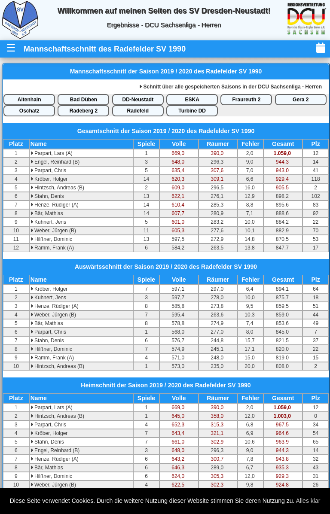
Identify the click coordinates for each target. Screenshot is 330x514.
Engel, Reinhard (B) (55, 162)
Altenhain (29, 100)
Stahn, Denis (47, 196)
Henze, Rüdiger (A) (55, 205)
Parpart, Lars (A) (52, 153)
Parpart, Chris (48, 170)
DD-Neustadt (137, 100)
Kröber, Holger (49, 179)
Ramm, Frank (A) (52, 248)
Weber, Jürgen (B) (53, 231)
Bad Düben (83, 100)
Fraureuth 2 (246, 100)
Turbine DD (192, 111)
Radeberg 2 (84, 111)
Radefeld (138, 111)
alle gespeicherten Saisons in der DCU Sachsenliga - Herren (230, 87)
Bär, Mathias (47, 213)
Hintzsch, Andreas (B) (57, 188)
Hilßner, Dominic (51, 239)
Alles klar (308, 500)
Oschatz (29, 111)
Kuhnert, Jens (48, 222)
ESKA (192, 100)
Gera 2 (301, 100)
